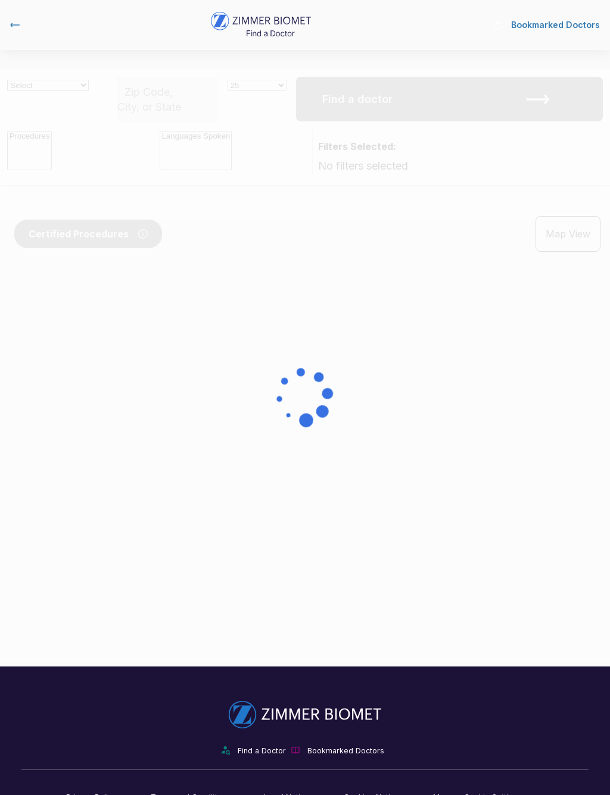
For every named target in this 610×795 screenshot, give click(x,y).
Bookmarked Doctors (547, 25)
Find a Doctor (262, 750)
